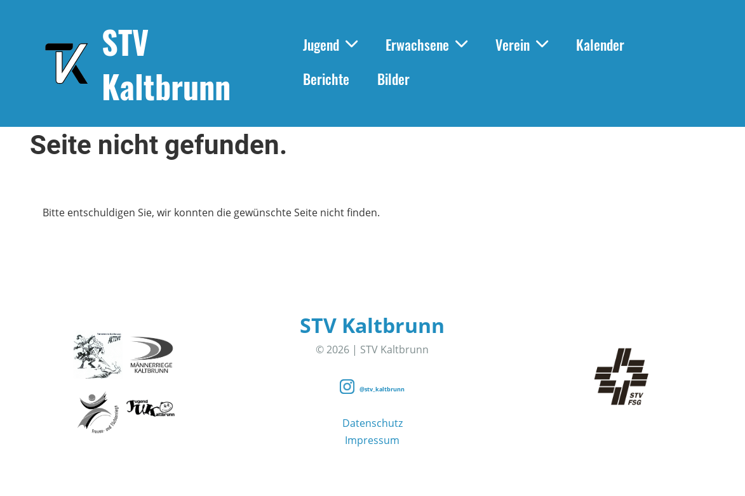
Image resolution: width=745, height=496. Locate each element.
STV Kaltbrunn (166, 63)
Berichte (326, 79)
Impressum (372, 440)
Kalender (600, 44)
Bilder (393, 79)
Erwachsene (426, 44)
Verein (521, 44)
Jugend (330, 44)
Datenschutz (372, 423)
